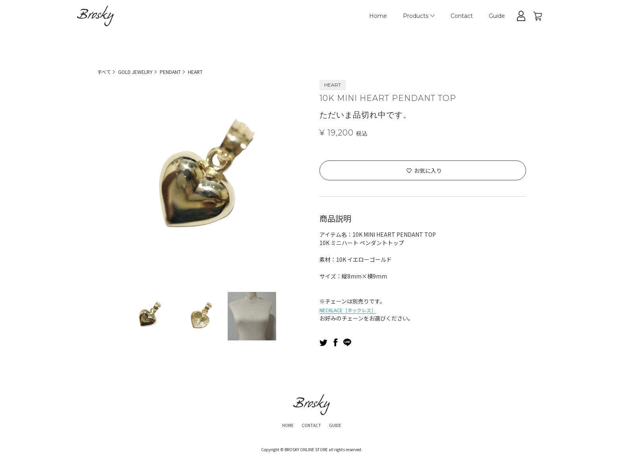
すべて (105, 71)
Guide (497, 15)
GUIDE (340, 424)
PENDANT (181, 71)
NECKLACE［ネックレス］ (353, 309)
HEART (211, 71)
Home (378, 15)
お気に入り (428, 170)
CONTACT (311, 424)
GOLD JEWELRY (140, 71)
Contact (462, 15)
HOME (282, 424)
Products (419, 15)
